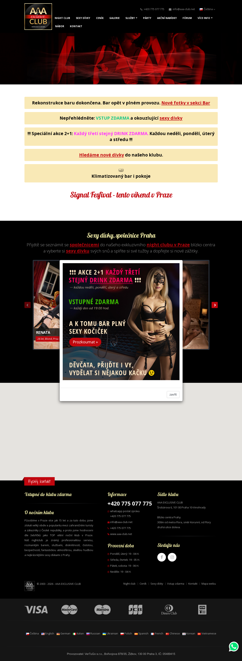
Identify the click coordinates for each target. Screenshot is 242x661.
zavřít (173, 394)
